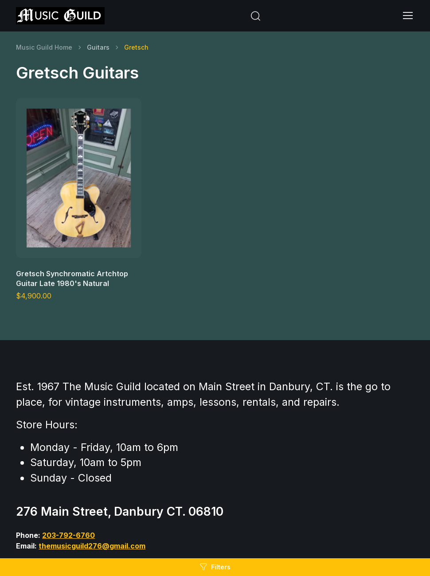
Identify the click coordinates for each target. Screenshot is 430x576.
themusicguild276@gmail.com (92, 545)
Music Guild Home (44, 47)
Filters (215, 567)
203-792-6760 (68, 535)
